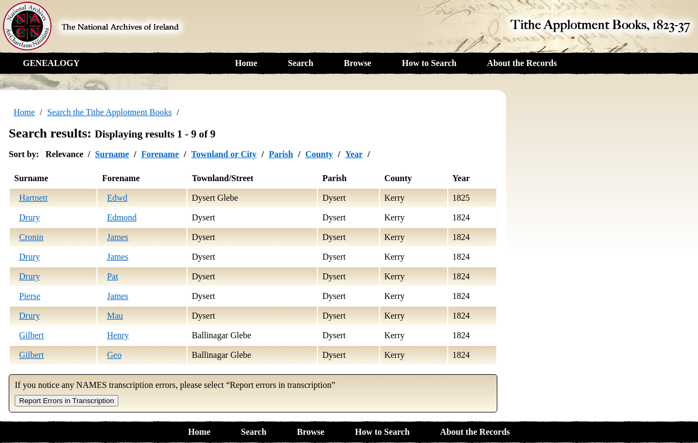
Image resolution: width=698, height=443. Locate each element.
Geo (114, 355)
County (319, 154)
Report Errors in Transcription (66, 401)
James (117, 237)
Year (354, 154)
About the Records (522, 63)
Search (301, 63)
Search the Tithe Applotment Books (109, 112)
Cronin (31, 237)
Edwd (117, 197)
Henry (118, 335)
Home (246, 63)
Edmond (121, 217)
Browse (357, 63)
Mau (115, 315)
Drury (29, 217)
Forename (160, 154)
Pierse (29, 296)
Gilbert (31, 335)
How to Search (429, 63)
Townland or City (223, 154)
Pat (112, 276)
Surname (112, 154)
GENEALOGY (51, 63)
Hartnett (33, 197)
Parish (281, 154)
